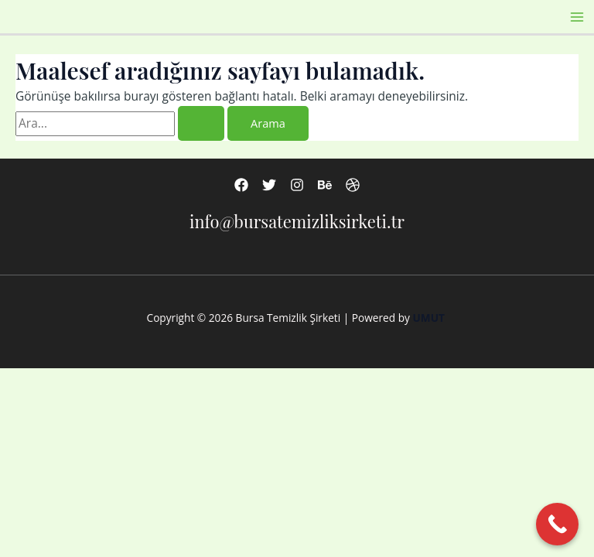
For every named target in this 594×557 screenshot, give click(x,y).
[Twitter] (269, 185)
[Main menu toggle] (577, 16)
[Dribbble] (353, 185)
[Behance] (325, 185)
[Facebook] (241, 185)
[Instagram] (297, 185)
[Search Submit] (201, 123)
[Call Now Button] (557, 524)
